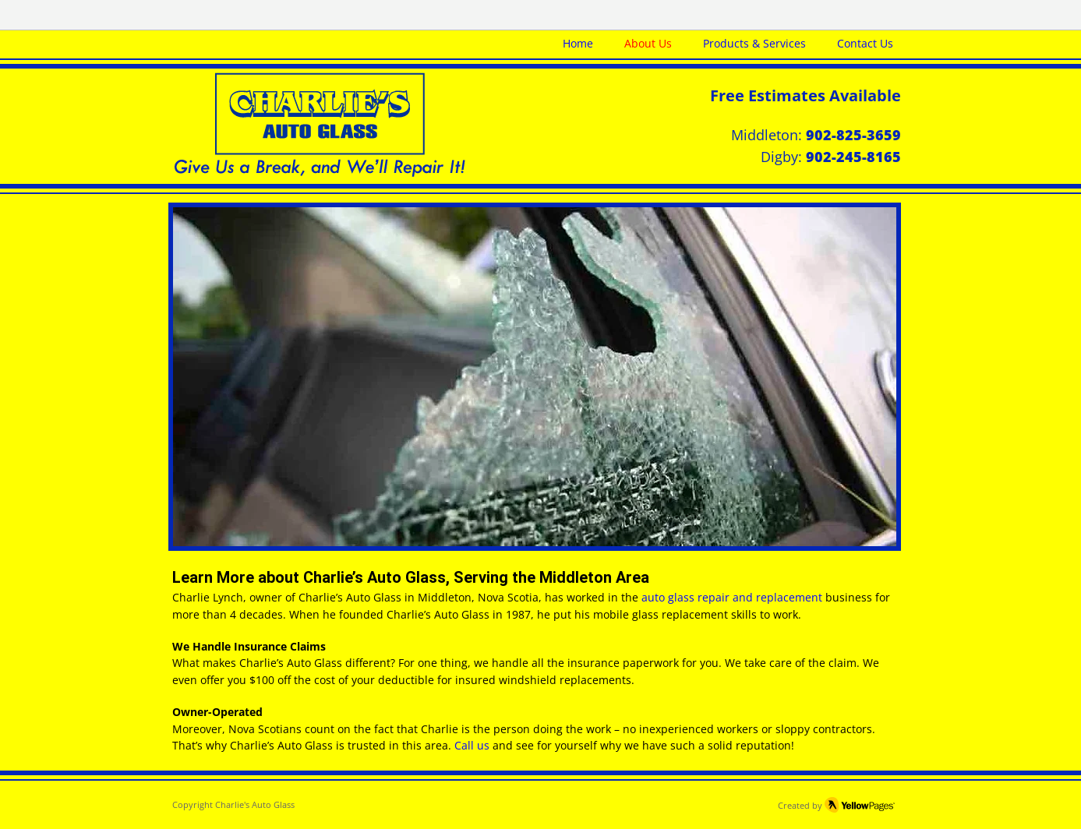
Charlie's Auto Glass (255, 804)
